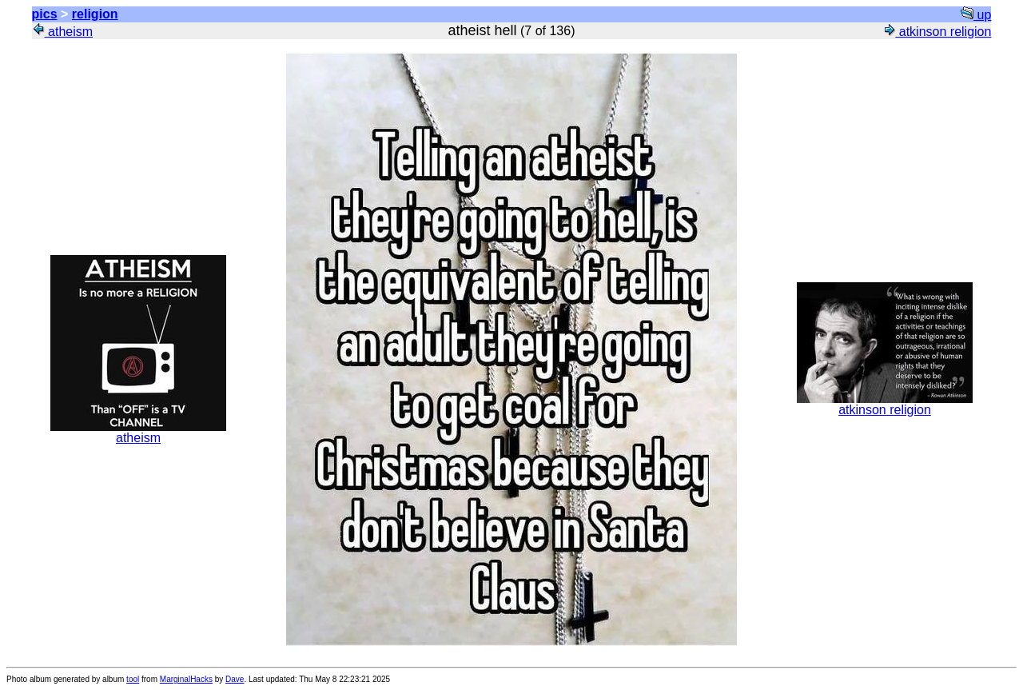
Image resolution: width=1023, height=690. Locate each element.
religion (95, 14)
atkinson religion (936, 31)
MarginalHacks (186, 679)
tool (132, 679)
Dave (234, 679)
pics (45, 14)
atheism (62, 31)
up (976, 15)
